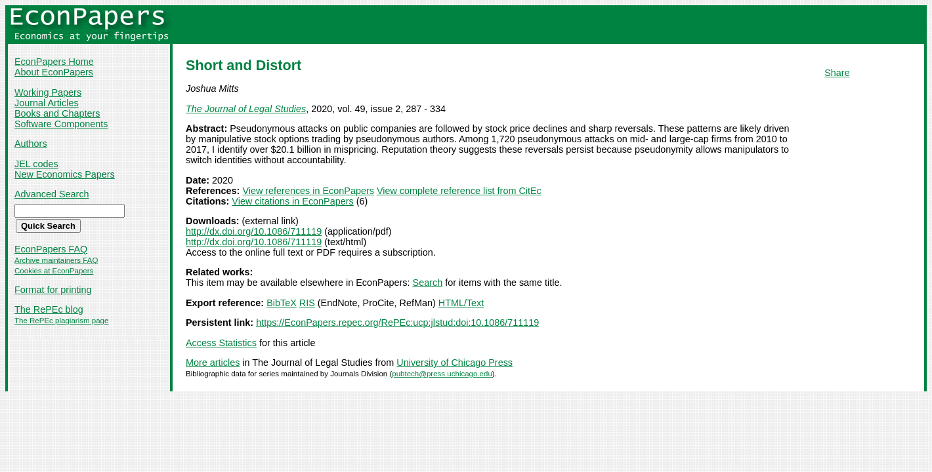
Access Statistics (221, 343)
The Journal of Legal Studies (246, 109)
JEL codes (36, 164)
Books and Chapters (57, 113)
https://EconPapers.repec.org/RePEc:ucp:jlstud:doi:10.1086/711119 (397, 322)
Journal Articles (46, 103)
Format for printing (53, 290)
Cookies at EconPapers (53, 271)
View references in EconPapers (308, 191)
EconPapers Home (54, 61)
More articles (213, 362)
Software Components (61, 124)
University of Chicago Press (454, 362)
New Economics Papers (64, 174)
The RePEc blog (48, 309)
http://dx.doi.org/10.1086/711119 (254, 231)
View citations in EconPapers (292, 201)
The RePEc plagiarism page (61, 320)
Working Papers (47, 92)
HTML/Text (461, 303)
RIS (307, 303)
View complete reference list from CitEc (459, 191)
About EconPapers (53, 72)
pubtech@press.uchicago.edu (442, 374)
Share (836, 73)
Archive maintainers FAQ (56, 260)
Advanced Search (51, 194)
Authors (30, 143)
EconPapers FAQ (50, 249)
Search (428, 282)
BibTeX (281, 303)
